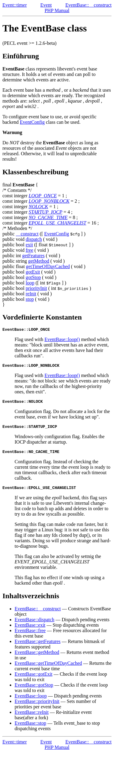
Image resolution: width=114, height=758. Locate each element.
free (29, 250)
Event (46, 5)
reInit (31, 293)
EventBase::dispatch (34, 625)
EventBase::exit (30, 630)
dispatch (34, 239)
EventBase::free (30, 635)
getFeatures (33, 255)
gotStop (33, 277)
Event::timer (14, 5)
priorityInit (36, 288)
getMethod (38, 261)
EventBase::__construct (88, 5)
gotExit (33, 271)
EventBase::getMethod (37, 657)
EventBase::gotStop (34, 690)
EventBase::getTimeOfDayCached (48, 668)
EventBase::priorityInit (37, 706)
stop (30, 299)
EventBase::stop (30, 728)
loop (30, 282)
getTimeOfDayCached (48, 266)
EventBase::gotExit (33, 679)
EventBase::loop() (62, 340)
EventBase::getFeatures (37, 646)
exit (29, 244)
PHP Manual (57, 10)
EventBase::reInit (32, 717)
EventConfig (32, 122)
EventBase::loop (31, 701)
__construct (27, 233)
